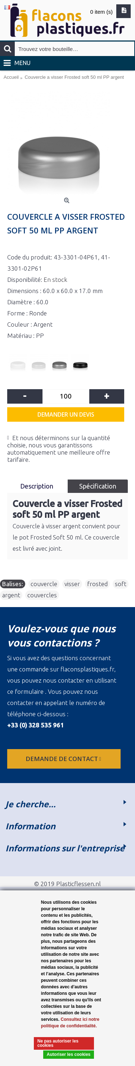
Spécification (97, 486)
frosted (97, 583)
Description (37, 486)
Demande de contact (64, 759)
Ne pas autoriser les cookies (57, 1043)
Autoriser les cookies (68, 1054)
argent (11, 595)
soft (120, 583)
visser (72, 583)
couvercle (44, 583)
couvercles (42, 595)
